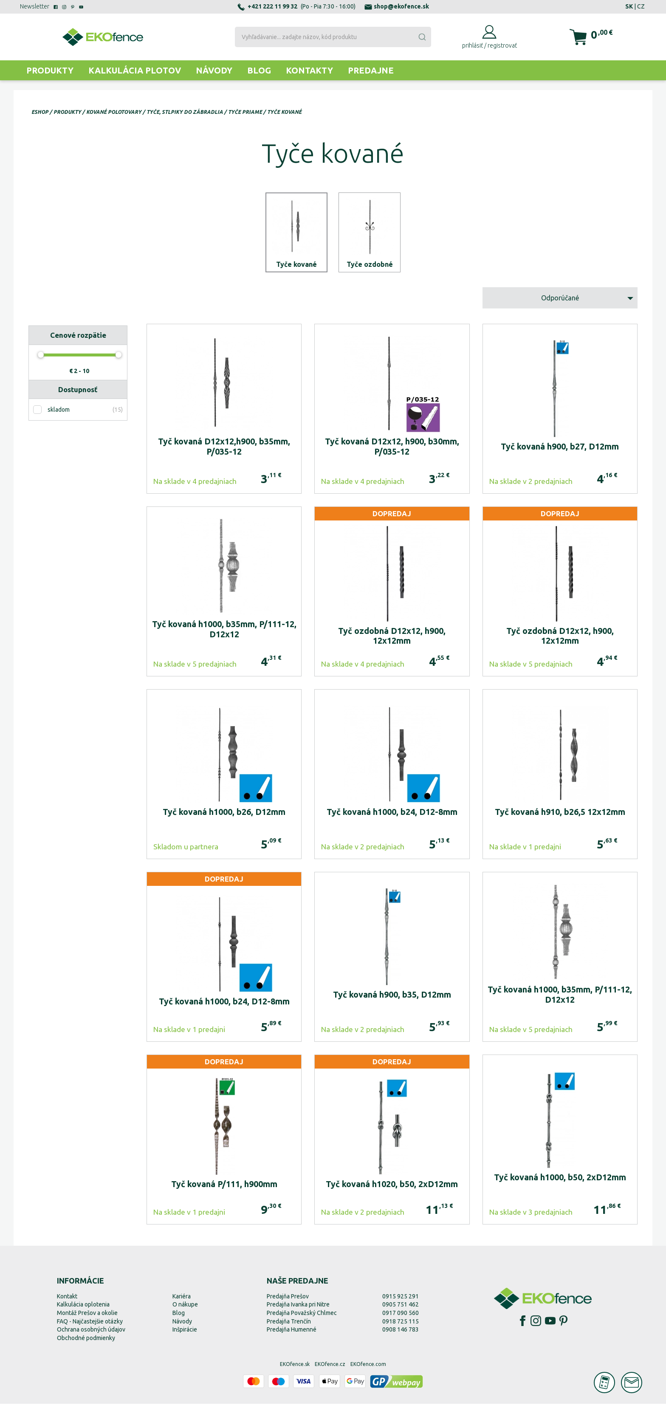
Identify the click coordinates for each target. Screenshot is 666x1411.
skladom (59, 417)
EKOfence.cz (330, 1371)
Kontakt (67, 1303)
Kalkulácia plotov (134, 70)
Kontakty (309, 70)
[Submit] (421, 37)
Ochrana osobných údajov (91, 1336)
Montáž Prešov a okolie (87, 1320)
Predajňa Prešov (288, 1303)
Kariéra (181, 1303)
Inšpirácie (184, 1336)
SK (629, 6)
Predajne (371, 70)
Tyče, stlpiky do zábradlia (185, 112)
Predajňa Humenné (291, 1336)
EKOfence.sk (295, 1371)
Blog (259, 70)
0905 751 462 (400, 1312)
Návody (214, 70)
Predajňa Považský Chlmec (302, 1320)
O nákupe (185, 1312)
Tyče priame (245, 112)
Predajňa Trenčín (289, 1328)
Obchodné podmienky (86, 1345)
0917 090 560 (400, 1320)
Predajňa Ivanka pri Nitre (298, 1312)
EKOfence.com (368, 1371)
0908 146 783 (400, 1336)
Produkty (49, 70)
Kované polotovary (113, 112)
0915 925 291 (400, 1303)
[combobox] (333, 37)
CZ (641, 6)
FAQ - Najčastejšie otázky (90, 1328)
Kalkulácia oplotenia (83, 1312)
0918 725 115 (400, 1328)
